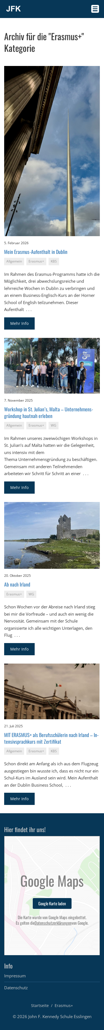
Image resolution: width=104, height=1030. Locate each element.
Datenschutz (16, 987)
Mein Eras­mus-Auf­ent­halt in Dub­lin (35, 251)
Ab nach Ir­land (17, 584)
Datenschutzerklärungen (53, 923)
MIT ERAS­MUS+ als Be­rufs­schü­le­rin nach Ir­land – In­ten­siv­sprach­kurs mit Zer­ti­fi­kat (51, 738)
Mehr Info (19, 323)
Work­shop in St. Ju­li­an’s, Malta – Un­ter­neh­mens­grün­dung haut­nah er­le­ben (48, 412)
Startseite (40, 1005)
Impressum (15, 975)
